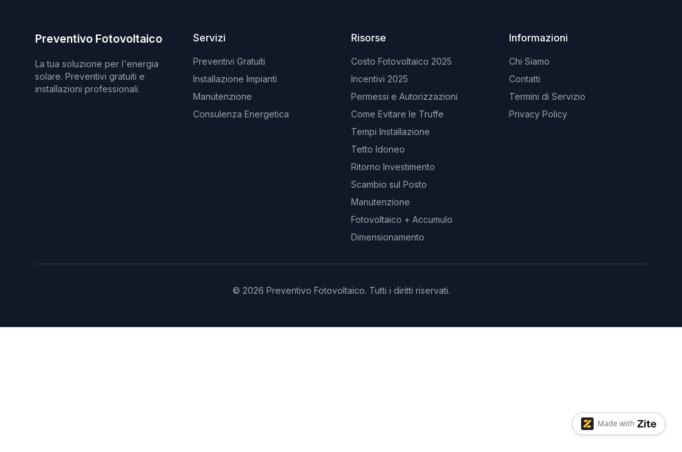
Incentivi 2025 (379, 78)
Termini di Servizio (547, 96)
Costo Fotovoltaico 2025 (401, 61)
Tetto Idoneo (378, 149)
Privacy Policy (538, 114)
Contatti (524, 78)
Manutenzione (380, 201)
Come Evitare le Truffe (397, 114)
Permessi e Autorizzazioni (404, 96)
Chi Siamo (529, 61)
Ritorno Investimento (393, 166)
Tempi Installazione (390, 131)
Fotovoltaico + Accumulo (402, 219)
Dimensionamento (387, 237)
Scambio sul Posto (389, 184)
